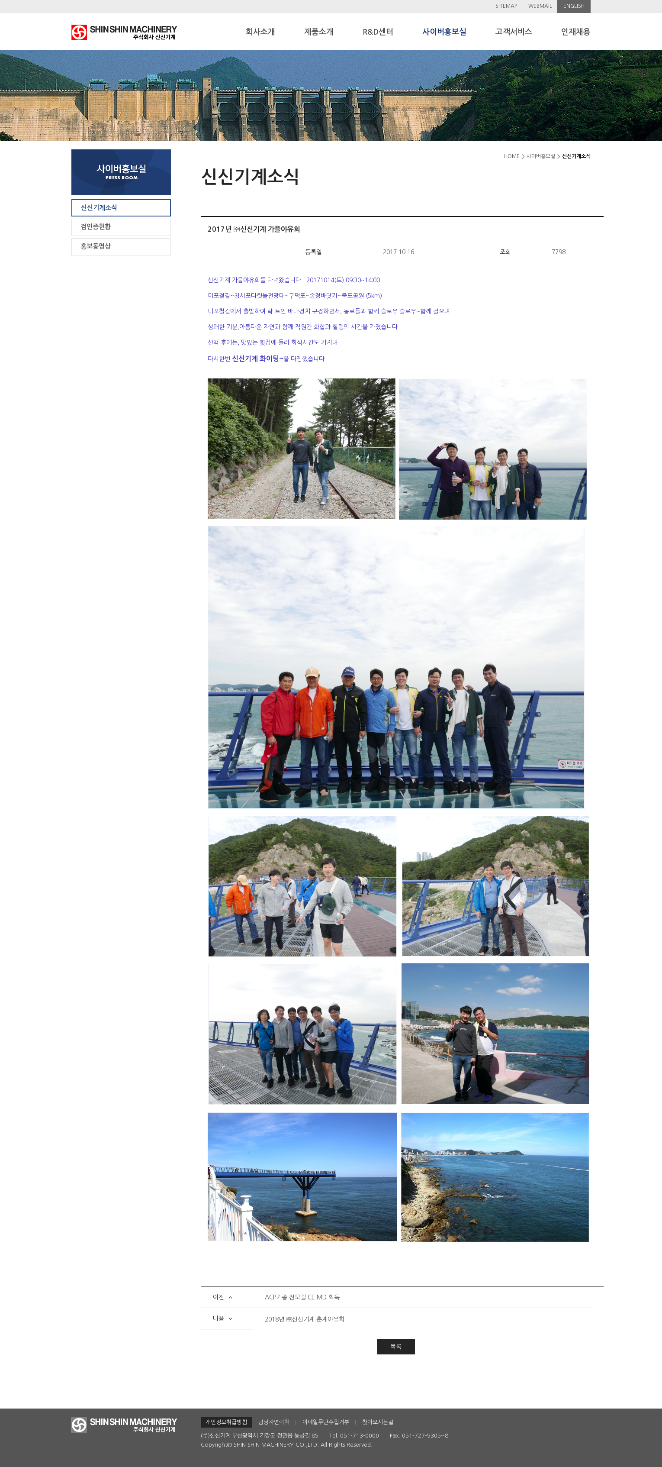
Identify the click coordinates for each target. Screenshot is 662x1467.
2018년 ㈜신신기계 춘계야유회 (304, 1319)
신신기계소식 (99, 207)
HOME (512, 156)
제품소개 (319, 32)
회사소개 (260, 32)
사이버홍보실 (444, 32)
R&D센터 (378, 32)
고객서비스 (513, 32)
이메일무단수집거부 (325, 1422)
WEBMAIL (540, 6)
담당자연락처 (273, 1422)
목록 (396, 1347)
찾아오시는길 (377, 1422)
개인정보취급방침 (226, 1422)
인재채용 (576, 32)
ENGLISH (574, 6)
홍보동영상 (95, 246)
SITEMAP (506, 6)
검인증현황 (95, 226)
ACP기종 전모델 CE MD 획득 (302, 1297)
